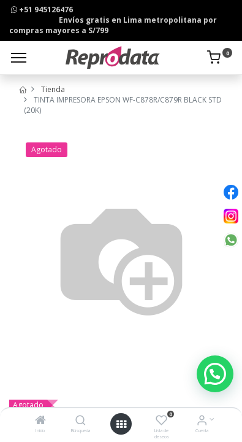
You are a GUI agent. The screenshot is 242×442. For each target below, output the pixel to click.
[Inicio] (40, 421)
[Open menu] (121, 424)
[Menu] (19, 57)
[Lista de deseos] (161, 421)
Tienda (53, 89)
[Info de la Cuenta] (202, 421)
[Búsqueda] (80, 421)
